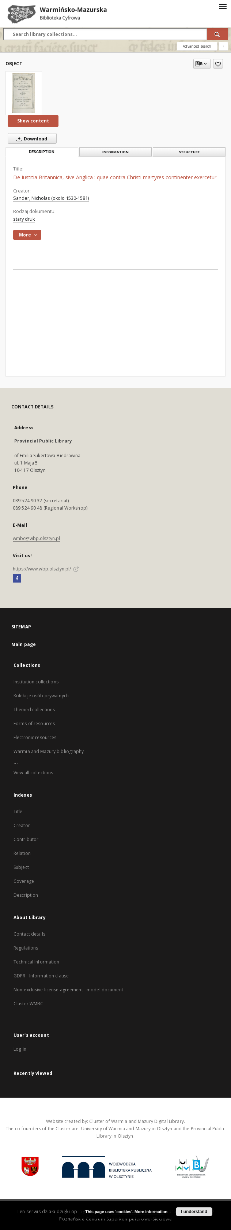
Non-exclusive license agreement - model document (68, 990)
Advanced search (197, 46)
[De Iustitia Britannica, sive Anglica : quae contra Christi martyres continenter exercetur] (24, 93)
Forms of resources (34, 723)
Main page (23, 644)
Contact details (29, 934)
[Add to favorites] (218, 64)
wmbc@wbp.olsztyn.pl (36, 538)
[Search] (217, 34)
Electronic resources (35, 737)
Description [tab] (41, 152)
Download (30, 138)
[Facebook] (17, 578)
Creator (22, 825)
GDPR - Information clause (41, 976)
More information (151, 1211)
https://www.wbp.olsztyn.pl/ (46, 569)
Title (18, 811)
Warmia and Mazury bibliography (49, 751)
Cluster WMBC (28, 1003)
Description (26, 895)
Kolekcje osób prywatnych (41, 696)
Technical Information (37, 962)
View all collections (33, 773)
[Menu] (222, 6)
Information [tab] (115, 152)
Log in (20, 1049)
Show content (33, 121)
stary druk (24, 219)
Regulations (26, 948)
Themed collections (34, 709)
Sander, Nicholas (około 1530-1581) (51, 198)
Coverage (24, 881)
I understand (194, 1211)
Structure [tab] (189, 152)
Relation (22, 853)
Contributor (26, 839)
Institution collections (36, 682)
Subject (21, 867)
